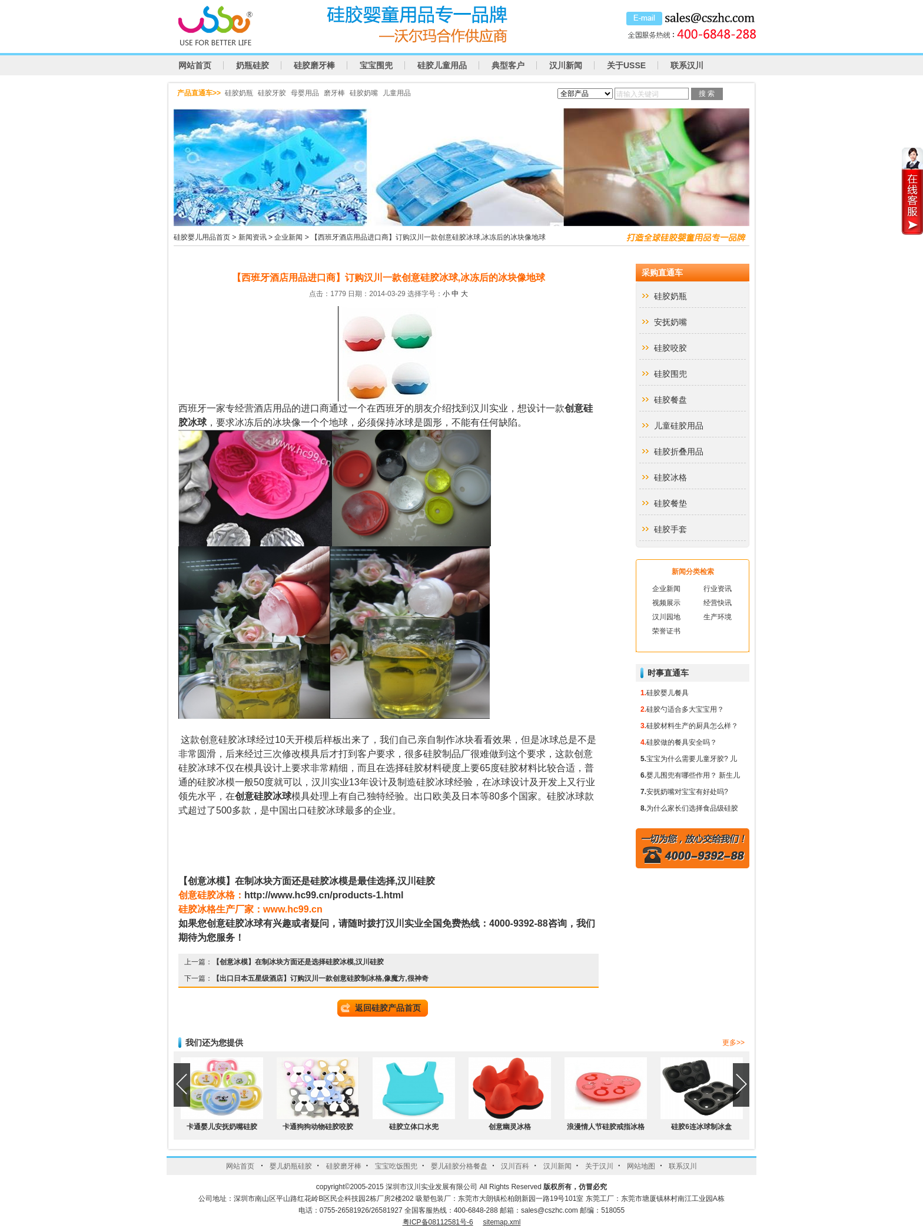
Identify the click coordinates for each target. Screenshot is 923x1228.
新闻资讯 (252, 237)
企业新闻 (288, 237)
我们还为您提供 (214, 1042)
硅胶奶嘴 (364, 93)
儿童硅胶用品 (678, 425)
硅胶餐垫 (670, 503)
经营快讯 (717, 603)
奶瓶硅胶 (252, 65)
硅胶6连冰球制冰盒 (701, 1127)
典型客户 (508, 65)
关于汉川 (599, 1166)
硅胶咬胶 (670, 348)
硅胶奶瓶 (239, 93)
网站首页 (194, 65)
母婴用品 (305, 93)
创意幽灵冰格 (510, 1127)
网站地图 (641, 1166)
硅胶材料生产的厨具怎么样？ (692, 726)
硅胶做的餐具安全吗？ (681, 742)
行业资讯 (717, 589)
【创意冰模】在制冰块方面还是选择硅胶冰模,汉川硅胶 (298, 962)
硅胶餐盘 (670, 399)
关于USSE (626, 65)
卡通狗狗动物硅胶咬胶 (318, 1127)
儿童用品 (397, 93)
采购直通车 (662, 272)
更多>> (733, 1042)
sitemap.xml (501, 1222)
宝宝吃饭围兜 (396, 1166)
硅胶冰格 (670, 477)
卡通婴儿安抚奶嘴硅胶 (222, 1127)
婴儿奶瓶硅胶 (291, 1166)
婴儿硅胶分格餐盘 (459, 1166)
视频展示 (666, 603)
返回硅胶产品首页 (388, 1008)
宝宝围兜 (376, 65)
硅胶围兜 (670, 374)
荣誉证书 (666, 631)
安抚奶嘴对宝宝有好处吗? (687, 792)
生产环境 (717, 617)
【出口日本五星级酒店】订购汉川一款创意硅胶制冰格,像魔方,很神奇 (321, 978)
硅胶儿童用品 (442, 65)
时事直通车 (668, 673)
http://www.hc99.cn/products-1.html (324, 895)
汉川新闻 (565, 65)
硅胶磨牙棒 (314, 65)
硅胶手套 (670, 529)
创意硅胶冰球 (263, 796)
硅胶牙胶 (272, 93)
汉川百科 (515, 1166)
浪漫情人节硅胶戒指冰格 (606, 1127)
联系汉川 (686, 65)
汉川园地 (666, 617)
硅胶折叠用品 (678, 451)
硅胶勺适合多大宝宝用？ (685, 709)
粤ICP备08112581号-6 (438, 1222)
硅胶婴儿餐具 (667, 693)
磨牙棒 (334, 93)
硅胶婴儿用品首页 (202, 237)
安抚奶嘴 (670, 322)
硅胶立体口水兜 (414, 1127)
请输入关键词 (637, 94)
